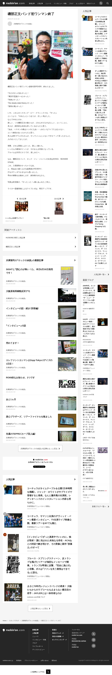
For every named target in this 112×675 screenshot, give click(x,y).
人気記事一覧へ (100, 274)
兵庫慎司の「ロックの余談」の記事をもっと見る (39, 448)
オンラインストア (58, 639)
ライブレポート (37, 646)
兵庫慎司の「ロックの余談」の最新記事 (24, 260)
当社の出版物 (56, 636)
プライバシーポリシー (31, 660)
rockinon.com (14, 3)
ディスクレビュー (38, 649)
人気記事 (40, 3)
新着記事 (32, 3)
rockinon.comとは (8, 660)
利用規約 (18, 660)
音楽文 (54, 630)
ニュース (48, 3)
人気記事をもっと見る (39, 608)
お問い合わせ (45, 660)
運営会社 (54, 660)
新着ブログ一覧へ (99, 506)
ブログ (71, 3)
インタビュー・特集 (60, 3)
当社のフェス (91, 3)
